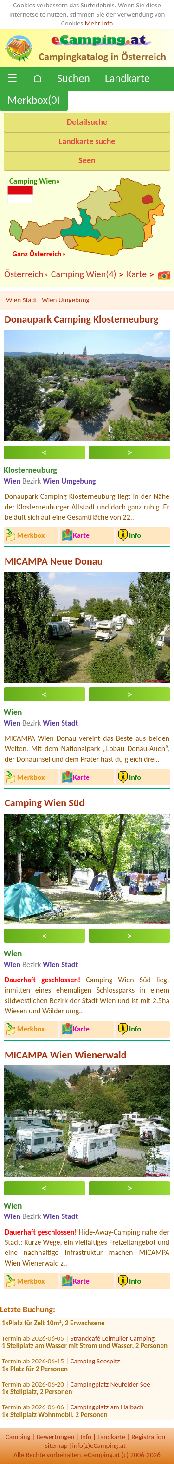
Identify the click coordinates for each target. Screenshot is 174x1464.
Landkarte (127, 78)
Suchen (73, 78)
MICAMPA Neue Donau (54, 561)
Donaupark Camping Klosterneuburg (81, 319)
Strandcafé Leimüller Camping (113, 1340)
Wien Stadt (21, 300)
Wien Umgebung (65, 300)
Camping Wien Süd (44, 802)
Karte (141, 274)
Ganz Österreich (37, 253)
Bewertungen (55, 1436)
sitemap (56, 1445)
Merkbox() (33, 100)
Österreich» (26, 274)
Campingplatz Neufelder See (110, 1386)
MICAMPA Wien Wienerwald (66, 1055)
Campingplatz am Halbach (107, 1409)
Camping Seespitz (95, 1363)
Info (85, 1436)
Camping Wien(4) (87, 274)
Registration (148, 1436)
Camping (18, 1436)
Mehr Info (99, 23)
